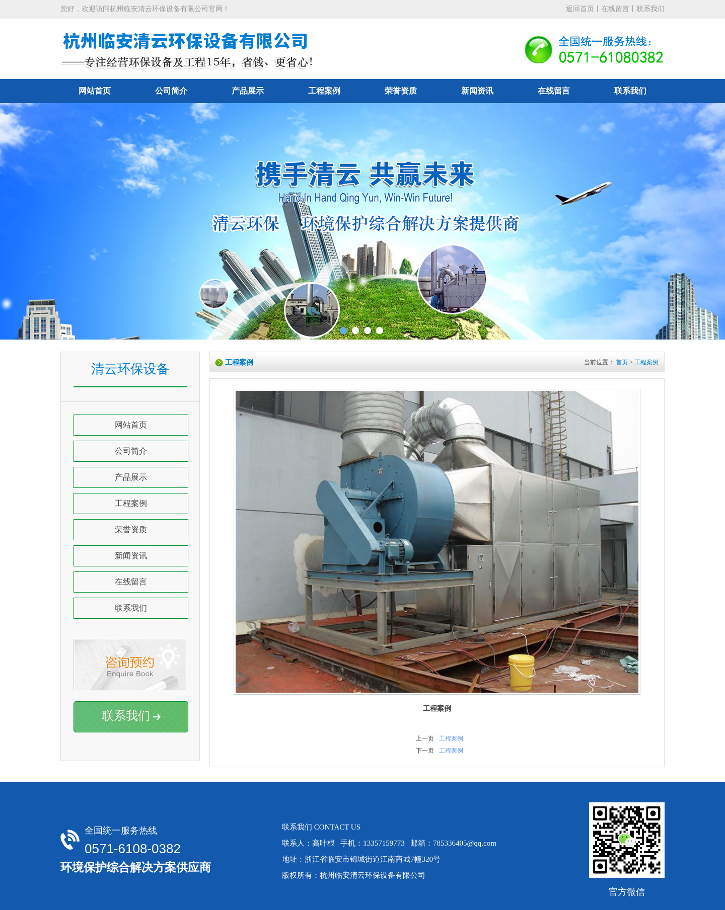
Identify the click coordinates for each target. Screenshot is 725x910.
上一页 (425, 738)
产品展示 (248, 91)
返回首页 (580, 9)
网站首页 (95, 91)
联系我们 (650, 9)
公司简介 (171, 91)
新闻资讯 (477, 91)
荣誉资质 (401, 91)
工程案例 (324, 91)
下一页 (425, 750)
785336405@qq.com (464, 843)
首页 (622, 362)
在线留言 (615, 9)
